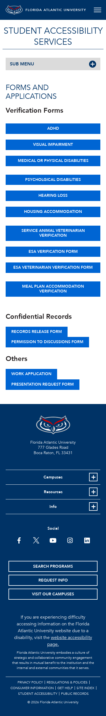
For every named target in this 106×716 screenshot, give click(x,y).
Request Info (53, 580)
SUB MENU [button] (22, 64)
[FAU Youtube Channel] (53, 540)
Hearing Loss (53, 195)
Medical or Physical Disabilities (53, 160)
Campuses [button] (53, 477)
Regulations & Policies (67, 682)
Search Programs (53, 566)
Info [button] (53, 506)
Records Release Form (36, 331)
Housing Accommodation (53, 211)
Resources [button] (53, 492)
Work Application (31, 374)
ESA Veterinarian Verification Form (53, 267)
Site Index (85, 688)
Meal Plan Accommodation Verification (53, 289)
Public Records (75, 693)
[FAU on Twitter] (36, 540)
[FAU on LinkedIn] (86, 540)
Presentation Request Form (42, 384)
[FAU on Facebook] (19, 540)
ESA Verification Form (53, 251)
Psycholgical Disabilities (53, 179)
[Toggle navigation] (97, 10)
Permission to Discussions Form (47, 342)
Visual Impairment (53, 144)
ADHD (53, 128)
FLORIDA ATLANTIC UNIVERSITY (55, 10)
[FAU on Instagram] (69, 540)
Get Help (65, 688)
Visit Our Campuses (53, 594)
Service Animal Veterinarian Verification (53, 233)
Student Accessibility (37, 693)
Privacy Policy (30, 682)
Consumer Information (32, 688)
